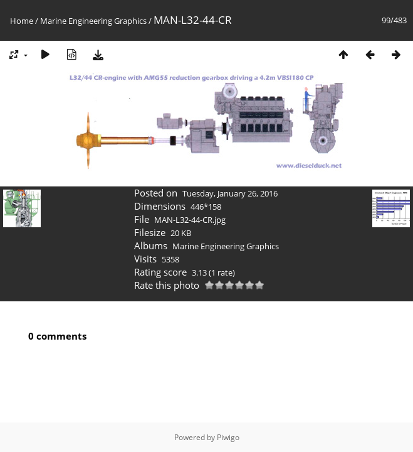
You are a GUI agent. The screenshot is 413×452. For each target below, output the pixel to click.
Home (21, 20)
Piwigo (228, 437)
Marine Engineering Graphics (93, 20)
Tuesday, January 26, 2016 (230, 193)
